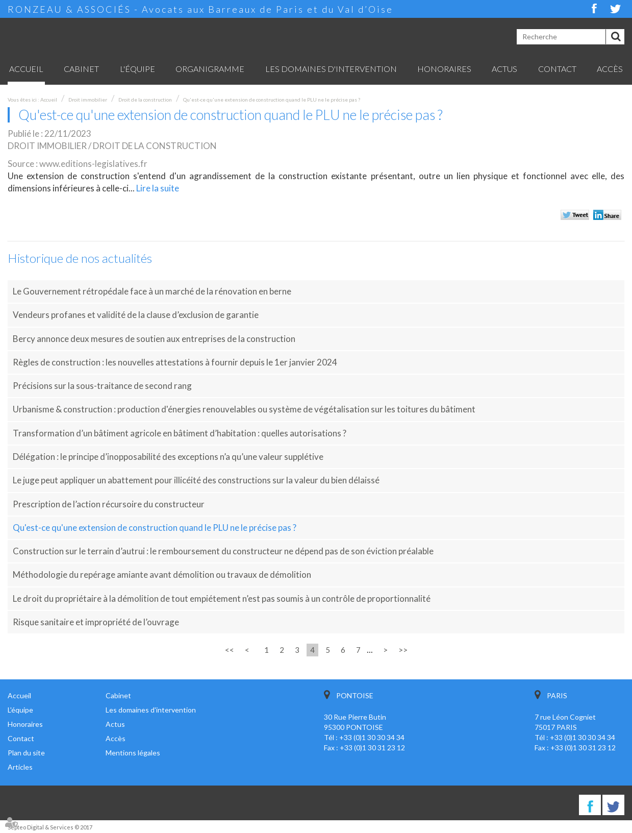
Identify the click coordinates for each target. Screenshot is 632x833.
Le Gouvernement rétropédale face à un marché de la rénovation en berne (152, 291)
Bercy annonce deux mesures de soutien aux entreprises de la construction (154, 338)
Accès (610, 69)
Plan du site (26, 752)
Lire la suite (157, 188)
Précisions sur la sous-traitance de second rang (102, 385)
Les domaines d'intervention (331, 69)
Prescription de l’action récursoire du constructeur (109, 504)
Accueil (26, 69)
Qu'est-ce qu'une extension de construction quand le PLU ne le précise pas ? (271, 99)
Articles (20, 767)
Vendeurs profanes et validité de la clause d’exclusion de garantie (136, 314)
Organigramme (209, 69)
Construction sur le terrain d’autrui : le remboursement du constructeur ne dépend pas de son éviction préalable (223, 551)
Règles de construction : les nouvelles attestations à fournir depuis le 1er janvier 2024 (175, 362)
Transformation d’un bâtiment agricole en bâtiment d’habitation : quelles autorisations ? (179, 433)
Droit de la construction (145, 99)
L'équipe (137, 69)
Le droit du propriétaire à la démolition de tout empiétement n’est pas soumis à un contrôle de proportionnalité (222, 598)
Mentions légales (133, 752)
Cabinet (81, 69)
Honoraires (444, 69)
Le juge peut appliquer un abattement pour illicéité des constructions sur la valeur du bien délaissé (196, 480)
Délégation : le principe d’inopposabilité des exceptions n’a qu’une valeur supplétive (168, 456)
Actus (504, 69)
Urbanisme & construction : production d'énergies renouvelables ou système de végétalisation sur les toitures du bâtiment (244, 409)
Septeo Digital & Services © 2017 (50, 827)
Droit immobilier (87, 99)
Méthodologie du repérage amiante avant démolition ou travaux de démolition (162, 574)
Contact (557, 69)
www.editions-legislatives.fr (93, 163)
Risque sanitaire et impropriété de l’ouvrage (96, 622)
